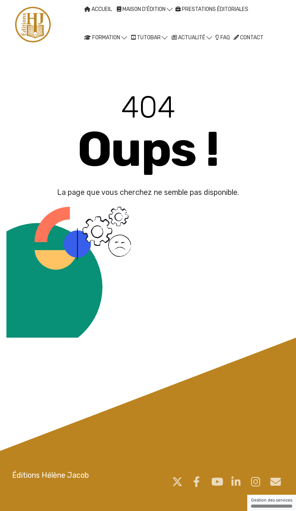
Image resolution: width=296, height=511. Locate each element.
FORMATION (105, 37)
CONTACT (248, 37)
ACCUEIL (98, 9)
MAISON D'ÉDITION (144, 8)
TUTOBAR (149, 37)
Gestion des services (271, 503)
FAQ (222, 37)
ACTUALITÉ (192, 37)
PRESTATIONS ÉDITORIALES (211, 9)
